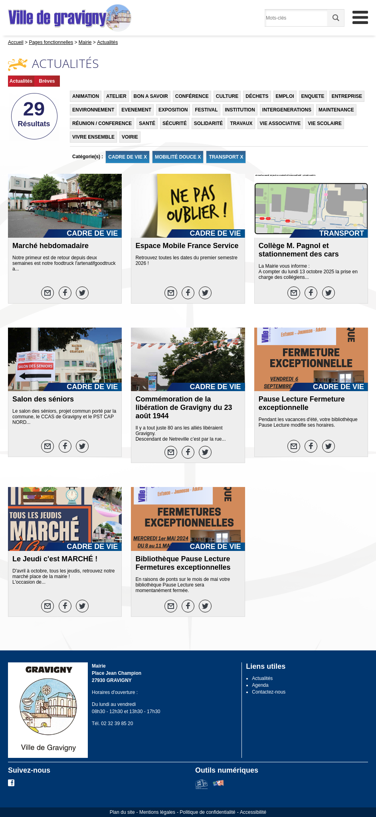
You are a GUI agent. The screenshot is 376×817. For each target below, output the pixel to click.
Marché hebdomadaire (50, 246)
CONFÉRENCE (192, 96)
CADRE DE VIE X (127, 157)
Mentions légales (157, 812)
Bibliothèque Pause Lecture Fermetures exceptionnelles (182, 563)
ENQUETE (313, 96)
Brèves (47, 81)
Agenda (260, 685)
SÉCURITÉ (174, 123)
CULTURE (227, 96)
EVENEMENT (136, 110)
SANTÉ (147, 123)
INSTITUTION (240, 110)
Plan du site (122, 812)
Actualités (21, 81)
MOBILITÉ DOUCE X (178, 157)
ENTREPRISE (347, 96)
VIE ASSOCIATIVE (280, 123)
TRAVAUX (241, 123)
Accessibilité (253, 812)
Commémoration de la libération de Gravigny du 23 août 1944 (183, 407)
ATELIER (116, 96)
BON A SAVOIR (151, 96)
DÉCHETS (256, 96)
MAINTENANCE (336, 110)
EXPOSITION (173, 110)
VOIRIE (130, 137)
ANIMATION (85, 96)
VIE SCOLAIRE (325, 123)
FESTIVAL (206, 110)
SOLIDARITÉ (208, 123)
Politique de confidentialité (207, 812)
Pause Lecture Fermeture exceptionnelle (302, 403)
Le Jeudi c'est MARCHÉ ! (54, 559)
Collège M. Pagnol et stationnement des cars (299, 250)
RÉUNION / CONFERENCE (102, 123)
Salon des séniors (43, 399)
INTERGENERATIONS (286, 110)
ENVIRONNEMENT (93, 110)
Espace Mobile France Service (186, 246)
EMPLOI (285, 96)
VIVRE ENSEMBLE (93, 137)
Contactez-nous (268, 692)
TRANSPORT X (226, 157)
